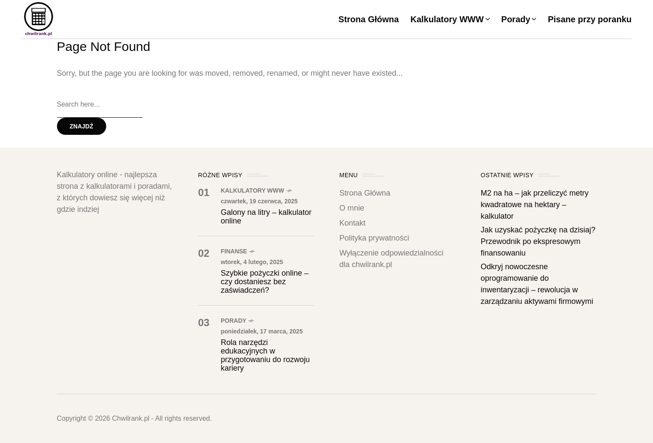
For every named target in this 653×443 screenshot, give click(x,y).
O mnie (352, 208)
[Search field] (100, 105)
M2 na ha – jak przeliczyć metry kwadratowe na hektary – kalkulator (535, 204)
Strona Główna (365, 193)
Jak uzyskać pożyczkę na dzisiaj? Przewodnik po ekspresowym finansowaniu (538, 241)
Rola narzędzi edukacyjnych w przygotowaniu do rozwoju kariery (265, 355)
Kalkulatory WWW (252, 190)
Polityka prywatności (374, 238)
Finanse (234, 251)
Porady (234, 320)
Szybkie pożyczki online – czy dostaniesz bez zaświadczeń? (265, 281)
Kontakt (353, 223)
